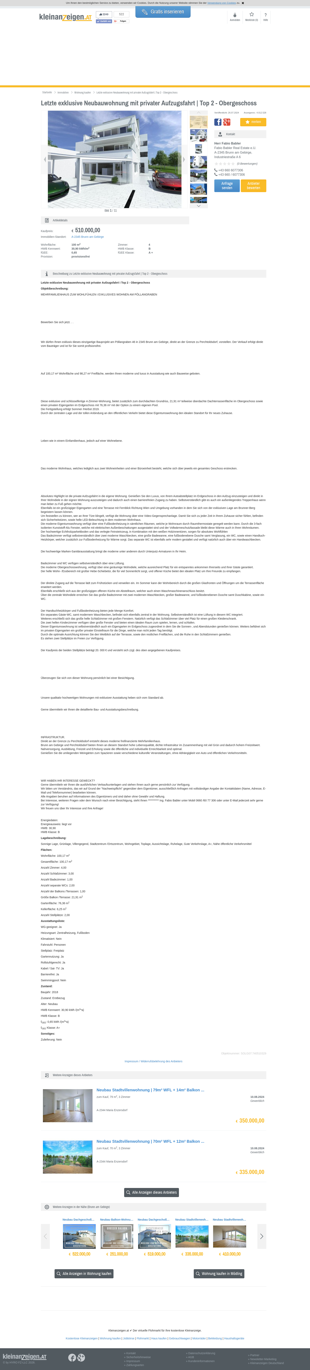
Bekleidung (215, 1338)
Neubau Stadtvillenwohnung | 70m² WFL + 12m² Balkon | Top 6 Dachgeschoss (192, 1219)
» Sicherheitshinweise (137, 1357)
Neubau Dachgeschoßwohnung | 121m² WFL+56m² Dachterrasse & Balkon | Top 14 (79, 1219)
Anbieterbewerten (253, 185)
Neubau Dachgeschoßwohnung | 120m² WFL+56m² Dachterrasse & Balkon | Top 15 (154, 1219)
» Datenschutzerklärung (200, 1353)
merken (253, 122)
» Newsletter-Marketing (262, 1359)
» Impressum (132, 1361)
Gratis (163, 11)
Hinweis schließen (243, 3)
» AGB (190, 1357)
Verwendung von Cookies (221, 2)
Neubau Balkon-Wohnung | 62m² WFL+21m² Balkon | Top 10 (117, 1219)
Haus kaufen (159, 1338)
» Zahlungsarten (134, 1365)
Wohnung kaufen (110, 1338)
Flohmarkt (143, 1338)
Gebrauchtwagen (179, 1338)
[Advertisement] (155, 55)
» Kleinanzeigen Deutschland (266, 1363)
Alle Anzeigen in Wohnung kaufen (84, 1273)
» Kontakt (130, 1353)
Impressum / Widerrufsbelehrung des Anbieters (153, 1061)
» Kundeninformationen (200, 1361)
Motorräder (199, 1338)
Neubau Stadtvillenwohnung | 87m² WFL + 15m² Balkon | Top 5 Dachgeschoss (230, 1219)
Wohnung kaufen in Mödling (219, 1273)
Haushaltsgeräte (234, 1338)
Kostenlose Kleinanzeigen (82, 1338)
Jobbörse (128, 1338)
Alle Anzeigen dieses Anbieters (151, 1192)
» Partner (253, 1355)
